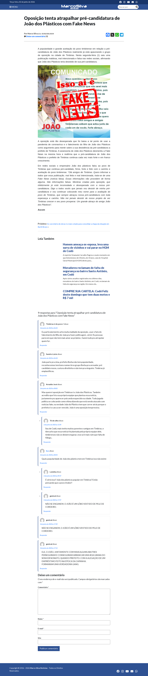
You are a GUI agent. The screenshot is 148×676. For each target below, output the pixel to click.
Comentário (43, 587)
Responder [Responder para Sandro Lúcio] (43, 375)
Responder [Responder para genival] (47, 511)
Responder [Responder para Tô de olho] (47, 442)
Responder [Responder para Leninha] (47, 487)
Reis (47, 451)
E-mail (41, 628)
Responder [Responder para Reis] (43, 463)
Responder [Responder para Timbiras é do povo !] (43, 345)
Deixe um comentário (35, 36)
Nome (41, 619)
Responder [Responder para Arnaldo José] (43, 412)
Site (39, 638)
